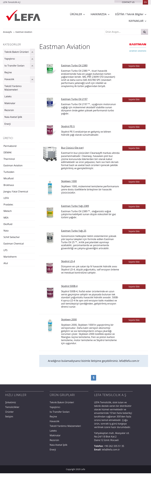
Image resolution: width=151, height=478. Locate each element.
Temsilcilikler (12, 407)
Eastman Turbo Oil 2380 (74, 65)
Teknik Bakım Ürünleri (16, 52)
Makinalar (9, 103)
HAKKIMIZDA (99, 14)
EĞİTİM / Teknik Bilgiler (129, 14)
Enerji (7, 123)
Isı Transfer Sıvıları (14, 65)
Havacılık (9, 79)
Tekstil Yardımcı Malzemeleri (13, 87)
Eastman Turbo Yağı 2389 (75, 206)
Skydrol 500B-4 (69, 286)
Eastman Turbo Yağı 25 (73, 230)
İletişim (9, 416)
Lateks (8, 96)
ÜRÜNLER (76, 14)
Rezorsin (9, 110)
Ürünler (9, 411)
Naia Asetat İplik (13, 117)
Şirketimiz (10, 402)
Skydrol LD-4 (68, 261)
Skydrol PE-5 (68, 126)
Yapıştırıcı (9, 58)
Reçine (8, 72)
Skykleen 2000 (69, 319)
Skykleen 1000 (69, 181)
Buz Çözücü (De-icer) (72, 147)
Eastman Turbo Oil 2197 (74, 99)
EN (145, 2)
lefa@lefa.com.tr (129, 361)
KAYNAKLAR (136, 21)
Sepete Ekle (133, 66)
